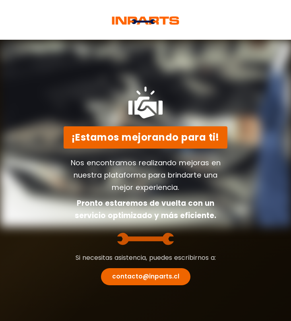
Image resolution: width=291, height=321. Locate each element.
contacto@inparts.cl (145, 276)
